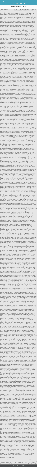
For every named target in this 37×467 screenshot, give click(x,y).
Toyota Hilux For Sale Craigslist (6, 462)
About (17, 3)
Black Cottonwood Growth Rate (26, 461)
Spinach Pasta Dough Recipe (16, 463)
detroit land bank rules (18, 7)
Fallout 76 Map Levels (30, 459)
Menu (3, 1)
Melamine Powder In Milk (5, 463)
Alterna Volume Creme (16, 459)
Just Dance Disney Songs (30, 462)
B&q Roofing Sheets (19, 462)
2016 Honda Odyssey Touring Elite (29, 463)
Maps (21, 3)
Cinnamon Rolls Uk (4, 459)
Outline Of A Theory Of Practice (6, 461)
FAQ (24, 3)
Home (13, 3)
